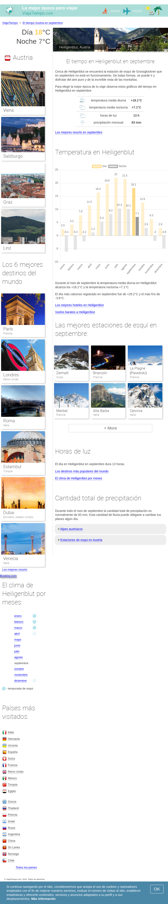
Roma (9, 420)
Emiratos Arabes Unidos (18, 517)
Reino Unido (10, 379)
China (11, 840)
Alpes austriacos (71, 529)
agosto (18, 657)
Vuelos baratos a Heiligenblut (75, 312)
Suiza (11, 758)
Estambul (12, 466)
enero (17, 616)
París (8, 329)
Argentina (14, 834)
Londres (11, 374)
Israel (11, 821)
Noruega (13, 853)
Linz (7, 248)
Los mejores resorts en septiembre (78, 132)
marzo (18, 627)
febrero (18, 621)
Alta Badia (101, 411)
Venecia (10, 558)
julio (16, 651)
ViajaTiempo (10, 22)
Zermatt (62, 373)
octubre (19, 668)
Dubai (8, 512)
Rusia (11, 827)
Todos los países (26, 867)
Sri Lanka (14, 847)
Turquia (7, 471)
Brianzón (100, 373)
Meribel (62, 411)
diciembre (20, 680)
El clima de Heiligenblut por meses (78, 478)
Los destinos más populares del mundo (81, 471)
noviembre (21, 674)
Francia (7, 333)
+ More (110, 428)
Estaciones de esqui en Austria (81, 540)
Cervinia (136, 411)
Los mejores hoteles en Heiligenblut (79, 305)
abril (17, 633)
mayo (17, 639)
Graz (7, 202)
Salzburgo (13, 156)
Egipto (12, 791)
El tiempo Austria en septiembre (43, 22)
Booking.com (8, 576)
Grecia (12, 801)
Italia (6, 425)
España (13, 752)
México (12, 778)
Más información (43, 899)
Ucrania (13, 745)
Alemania (14, 738)
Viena (8, 110)
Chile (11, 860)
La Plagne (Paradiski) (138, 370)
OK (157, 889)
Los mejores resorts (14, 569)
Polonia (12, 814)
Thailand (13, 808)
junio (17, 645)
